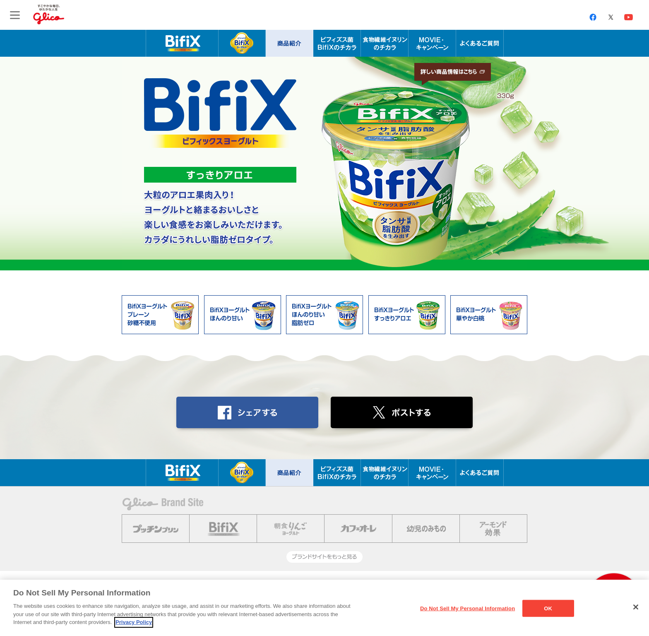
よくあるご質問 (480, 43)
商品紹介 (289, 43)
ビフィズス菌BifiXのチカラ (337, 43)
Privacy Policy (133, 622)
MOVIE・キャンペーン (432, 43)
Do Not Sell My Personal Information (467, 608)
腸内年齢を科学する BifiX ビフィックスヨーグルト (182, 43)
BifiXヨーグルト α (242, 43)
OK (548, 608)
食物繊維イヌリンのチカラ (385, 43)
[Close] (636, 607)
